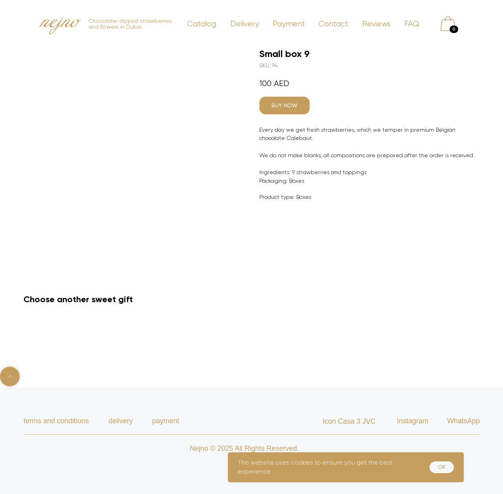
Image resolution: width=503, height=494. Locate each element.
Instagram (412, 421)
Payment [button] (289, 23)
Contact (333, 23)
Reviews (376, 23)
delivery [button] (120, 421)
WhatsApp (463, 421)
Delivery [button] (244, 23)
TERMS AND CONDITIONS (56, 421)
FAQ (411, 23)
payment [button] (165, 421)
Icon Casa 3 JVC (349, 421)
